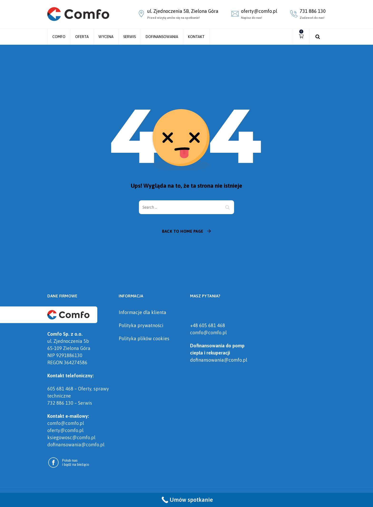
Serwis (129, 36)
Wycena (105, 36)
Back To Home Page (182, 231)
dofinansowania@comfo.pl (218, 360)
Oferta (82, 36)
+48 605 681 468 (207, 325)
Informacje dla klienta (142, 312)
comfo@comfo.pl (208, 332)
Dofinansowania (162, 36)
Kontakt (196, 36)
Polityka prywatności (141, 325)
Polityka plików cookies (144, 338)
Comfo (58, 36)
